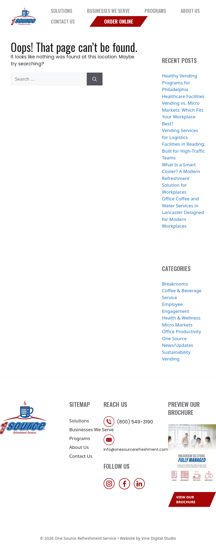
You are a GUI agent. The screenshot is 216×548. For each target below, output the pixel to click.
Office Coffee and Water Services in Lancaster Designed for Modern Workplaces (183, 212)
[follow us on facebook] (126, 488)
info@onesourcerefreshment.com (136, 449)
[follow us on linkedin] (141, 488)
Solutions (61, 10)
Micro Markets (177, 325)
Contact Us (63, 21)
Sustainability (176, 352)
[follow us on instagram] (111, 488)
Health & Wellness (181, 318)
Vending (171, 359)
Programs (155, 10)
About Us (190, 10)
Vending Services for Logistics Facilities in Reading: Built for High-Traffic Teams (183, 144)
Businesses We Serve (108, 10)
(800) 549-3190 (135, 422)
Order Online (118, 21)
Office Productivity (181, 331)
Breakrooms (175, 284)
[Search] (95, 79)
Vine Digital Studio (158, 538)
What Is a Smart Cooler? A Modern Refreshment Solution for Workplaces (181, 178)
